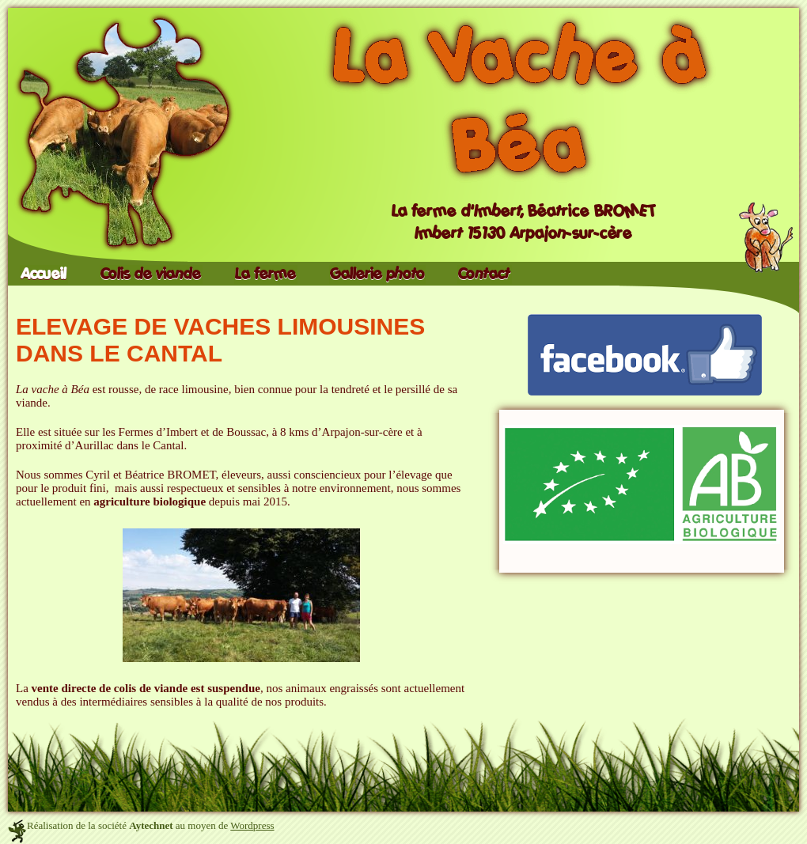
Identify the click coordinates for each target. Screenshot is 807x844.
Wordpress (252, 825)
